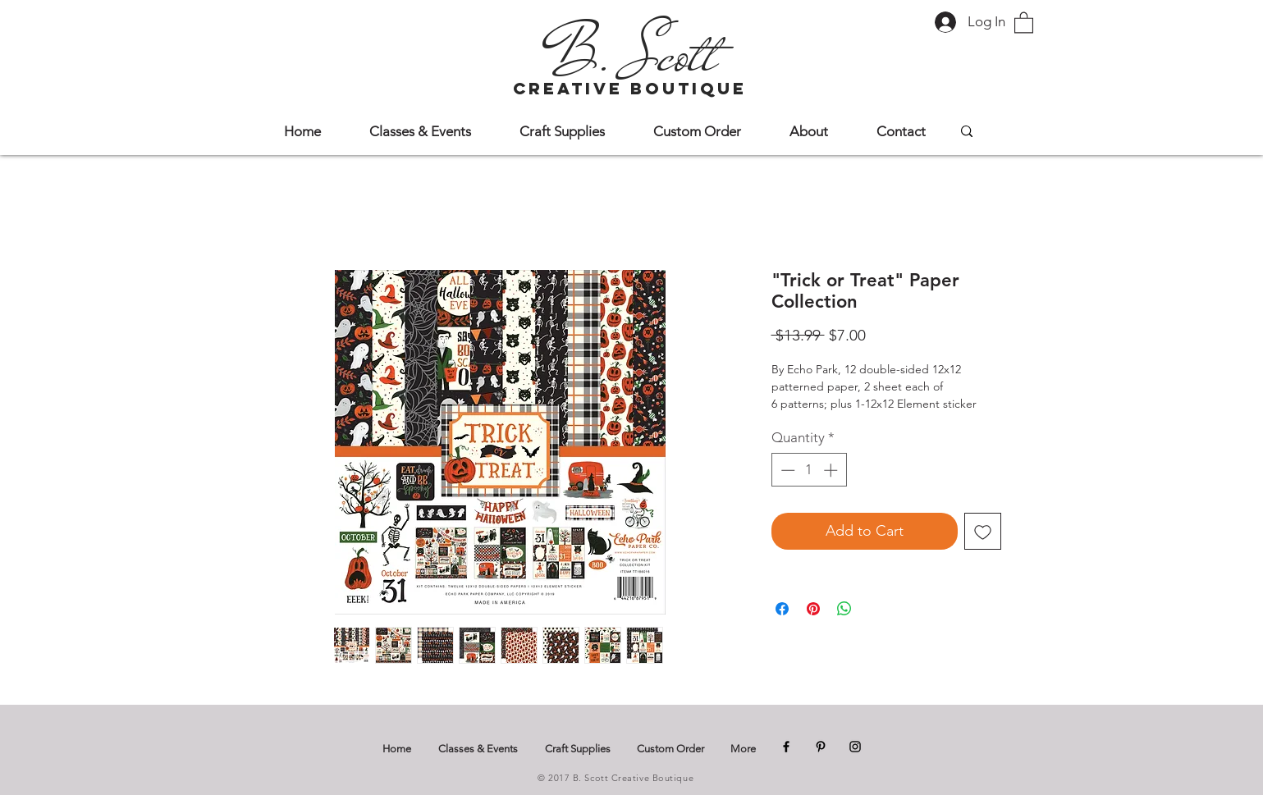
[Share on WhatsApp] (844, 609)
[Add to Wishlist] (982, 531)
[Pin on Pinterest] (813, 609)
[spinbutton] (809, 470)
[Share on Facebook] (782, 609)
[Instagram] (855, 746)
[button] (1023, 22)
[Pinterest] (820, 746)
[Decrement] (786, 470)
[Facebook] (786, 746)
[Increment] (832, 470)
